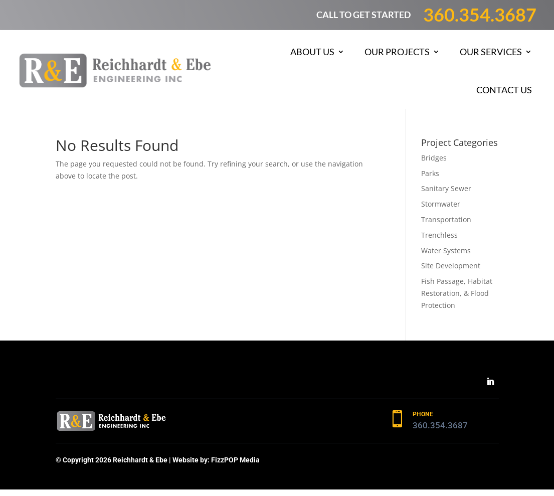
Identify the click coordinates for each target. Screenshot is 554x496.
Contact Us (504, 89)
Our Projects (397, 51)
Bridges (434, 157)
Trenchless (439, 235)
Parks (430, 173)
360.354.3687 (479, 15)
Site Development (450, 265)
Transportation (446, 219)
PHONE (423, 414)
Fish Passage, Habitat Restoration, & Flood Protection (456, 293)
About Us (312, 51)
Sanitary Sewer (446, 188)
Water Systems (446, 250)
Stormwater (440, 204)
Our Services (491, 51)
